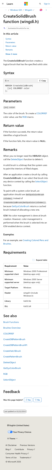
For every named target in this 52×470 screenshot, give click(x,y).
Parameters (10, 42)
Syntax (8, 38)
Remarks (9, 49)
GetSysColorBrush (20, 206)
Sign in (47, 3)
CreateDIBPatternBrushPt (15, 345)
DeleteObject (17, 159)
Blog (7, 449)
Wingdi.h (28, 10)
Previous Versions (27, 445)
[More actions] (46, 10)
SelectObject (41, 181)
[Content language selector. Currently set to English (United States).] (18, 425)
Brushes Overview (12, 327)
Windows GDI (16, 10)
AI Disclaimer (11, 445)
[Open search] (40, 3)
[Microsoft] (26, 4)
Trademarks (25, 457)
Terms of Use (11, 457)
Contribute (19, 449)
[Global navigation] (3, 3)
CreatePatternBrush (12, 356)
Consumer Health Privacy (16, 453)
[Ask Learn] (41, 10)
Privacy (30, 449)
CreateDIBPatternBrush (14, 339)
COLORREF (41, 113)
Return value (11, 46)
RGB (24, 116)
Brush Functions (11, 322)
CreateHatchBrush (12, 350)
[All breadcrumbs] (5, 10)
